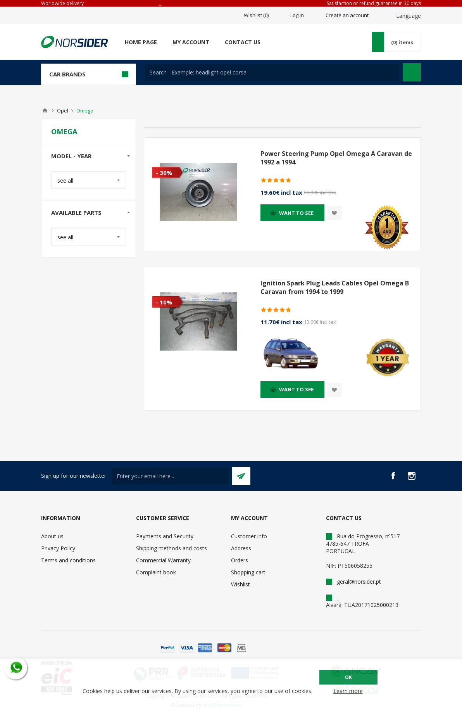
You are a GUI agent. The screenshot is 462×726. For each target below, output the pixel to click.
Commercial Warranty (163, 560)
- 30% (164, 172)
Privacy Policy (58, 548)
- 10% (164, 302)
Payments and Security (164, 536)
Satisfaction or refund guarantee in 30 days (374, 3)
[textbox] (272, 72)
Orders (239, 560)
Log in (297, 15)
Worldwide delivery (62, 3)
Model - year (71, 156)
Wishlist (240, 584)
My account (190, 42)
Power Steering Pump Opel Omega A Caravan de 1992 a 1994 (336, 157)
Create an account (347, 15)
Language (408, 15)
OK (348, 677)
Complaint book (156, 572)
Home (45, 110)
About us (52, 536)
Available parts (76, 212)
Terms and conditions (68, 560)
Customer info (249, 536)
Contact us (242, 42)
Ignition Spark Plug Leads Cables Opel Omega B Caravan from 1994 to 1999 (334, 287)
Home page (141, 42)
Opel (62, 110)
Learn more (348, 691)
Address (241, 548)
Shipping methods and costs (171, 548)
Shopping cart (248, 572)
